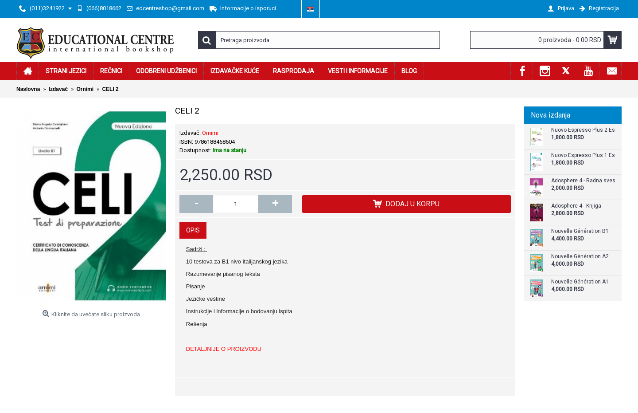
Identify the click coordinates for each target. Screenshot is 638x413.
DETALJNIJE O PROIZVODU (223, 349)
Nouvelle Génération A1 (580, 282)
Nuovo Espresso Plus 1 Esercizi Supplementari (583, 155)
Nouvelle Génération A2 (580, 257)
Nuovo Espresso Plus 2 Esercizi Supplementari (583, 130)
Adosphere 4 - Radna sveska (583, 181)
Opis (193, 230)
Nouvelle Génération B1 (580, 231)
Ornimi (210, 133)
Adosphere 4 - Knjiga (576, 206)
